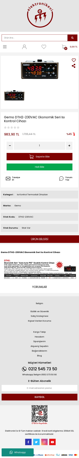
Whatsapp (18, 452)
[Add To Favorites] (74, 60)
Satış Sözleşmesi (39, 316)
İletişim (39, 303)
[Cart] (68, 47)
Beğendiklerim (39, 350)
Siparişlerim (39, 341)
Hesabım (39, 336)
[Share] (74, 66)
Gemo (17, 205)
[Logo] (39, 15)
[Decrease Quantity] (10, 146)
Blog (39, 355)
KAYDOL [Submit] (40, 397)
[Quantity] (39, 146)
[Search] (34, 38)
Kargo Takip (39, 331)
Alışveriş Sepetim (39, 346)
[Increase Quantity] (69, 146)
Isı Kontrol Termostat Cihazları (32, 194)
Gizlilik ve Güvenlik (39, 311)
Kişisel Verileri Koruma (39, 320)
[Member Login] (24, 47)
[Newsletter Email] (39, 388)
